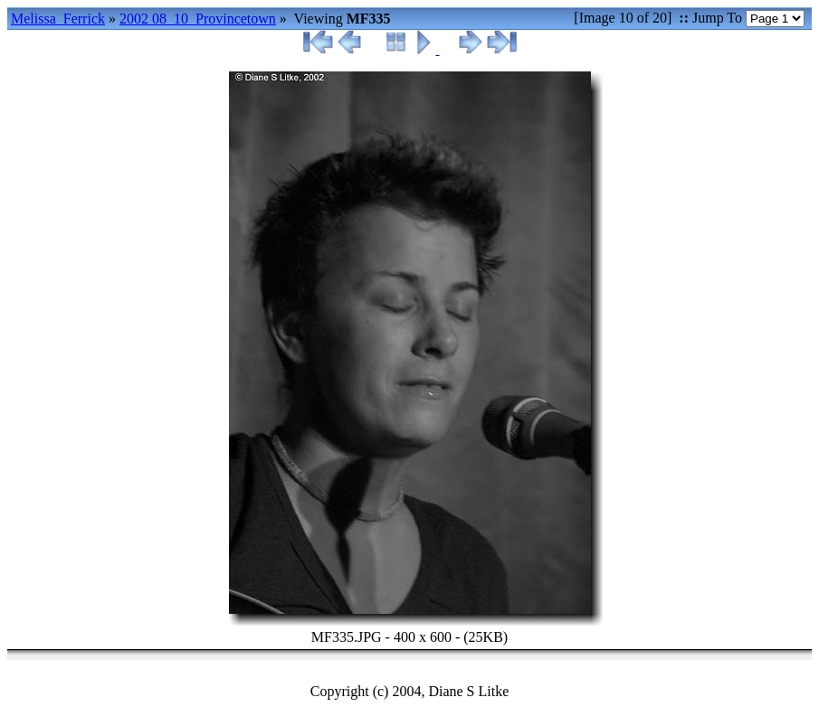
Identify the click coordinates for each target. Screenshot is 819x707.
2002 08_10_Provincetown (197, 18)
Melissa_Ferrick (58, 18)
